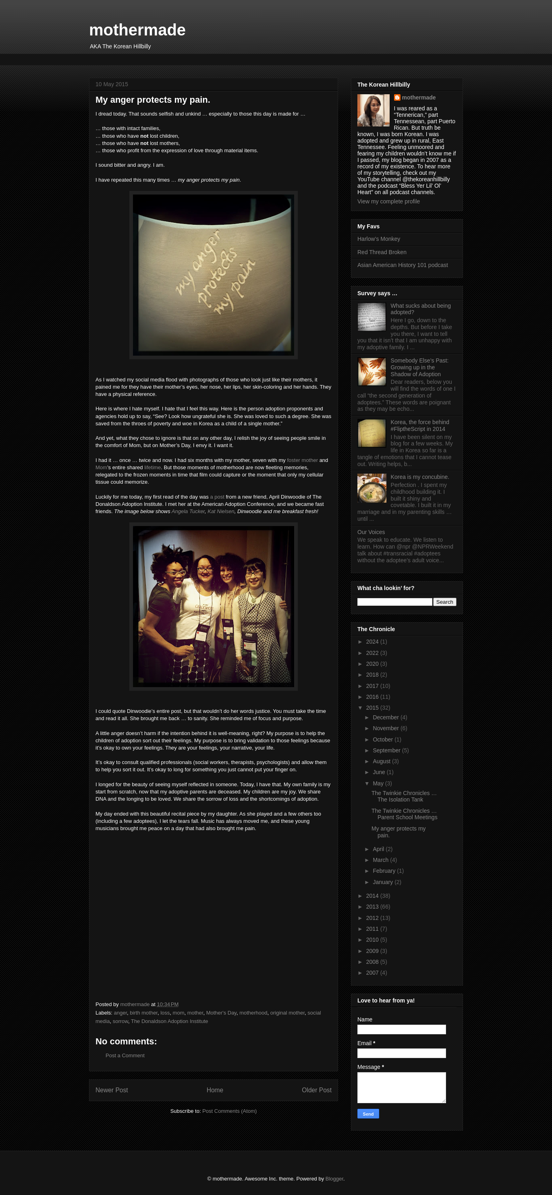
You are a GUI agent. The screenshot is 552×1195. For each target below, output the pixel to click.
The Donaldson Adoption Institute (169, 1021)
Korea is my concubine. (420, 477)
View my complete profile (388, 201)
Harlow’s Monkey (378, 239)
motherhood (253, 1013)
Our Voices (371, 532)
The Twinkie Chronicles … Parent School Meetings (404, 814)
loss (165, 1013)
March (381, 860)
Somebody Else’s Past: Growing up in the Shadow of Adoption (420, 367)
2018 (373, 674)
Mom (101, 467)
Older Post (317, 1090)
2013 (373, 906)
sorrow (120, 1021)
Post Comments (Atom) (229, 1111)
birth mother (144, 1013)
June (379, 772)
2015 (373, 707)
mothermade (137, 30)
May (379, 783)
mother (195, 1013)
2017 (373, 686)
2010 (373, 939)
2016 (373, 697)
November (386, 728)
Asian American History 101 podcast (402, 265)
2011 (373, 929)
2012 (373, 918)
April (379, 849)
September (387, 750)
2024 (373, 641)
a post (217, 497)
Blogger (334, 1179)
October (383, 739)
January (383, 882)
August (382, 761)
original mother (287, 1013)
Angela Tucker (188, 511)
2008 (373, 962)
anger (120, 1013)
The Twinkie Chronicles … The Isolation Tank (404, 796)
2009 (373, 951)
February (385, 871)
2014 (373, 896)
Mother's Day (221, 1013)
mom (179, 1013)
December (386, 717)
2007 (373, 972)
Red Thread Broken (382, 252)
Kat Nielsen (221, 511)
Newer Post (111, 1090)
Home (215, 1090)
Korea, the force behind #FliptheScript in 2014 (420, 425)
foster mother (302, 460)
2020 (373, 664)
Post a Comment (125, 1055)
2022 (373, 653)
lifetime (152, 467)
